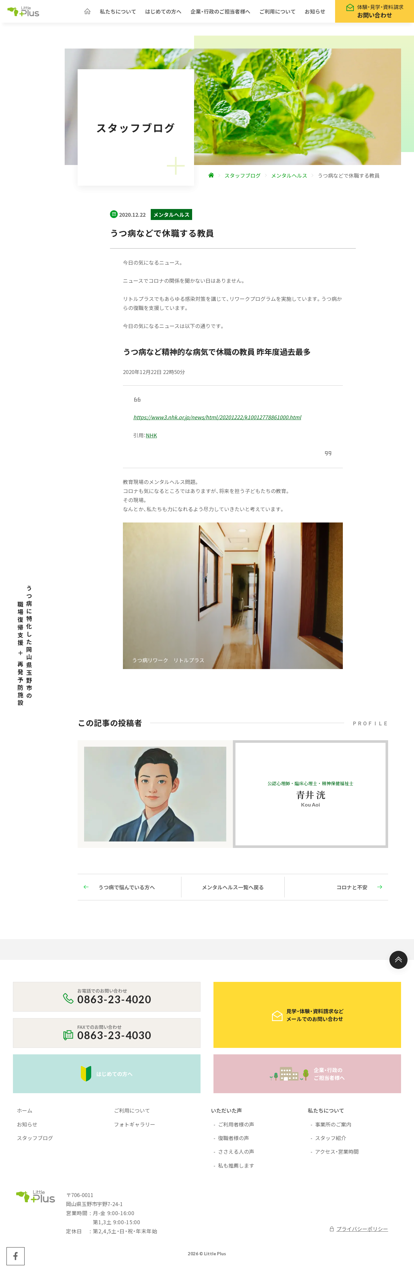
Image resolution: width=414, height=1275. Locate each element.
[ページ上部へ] (398, 963)
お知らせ (315, 13)
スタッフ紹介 (330, 1141)
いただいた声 (226, 1113)
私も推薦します (236, 1168)
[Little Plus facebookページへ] (15, 1259)
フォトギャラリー (134, 1127)
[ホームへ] (87, 13)
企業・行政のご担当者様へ (220, 13)
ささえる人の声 (236, 1155)
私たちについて (118, 13)
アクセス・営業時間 (337, 1155)
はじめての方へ (163, 13)
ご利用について (277, 13)
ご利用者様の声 (236, 1127)
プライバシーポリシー (358, 1232)
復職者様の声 (233, 1141)
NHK (151, 438)
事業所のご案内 (333, 1127)
